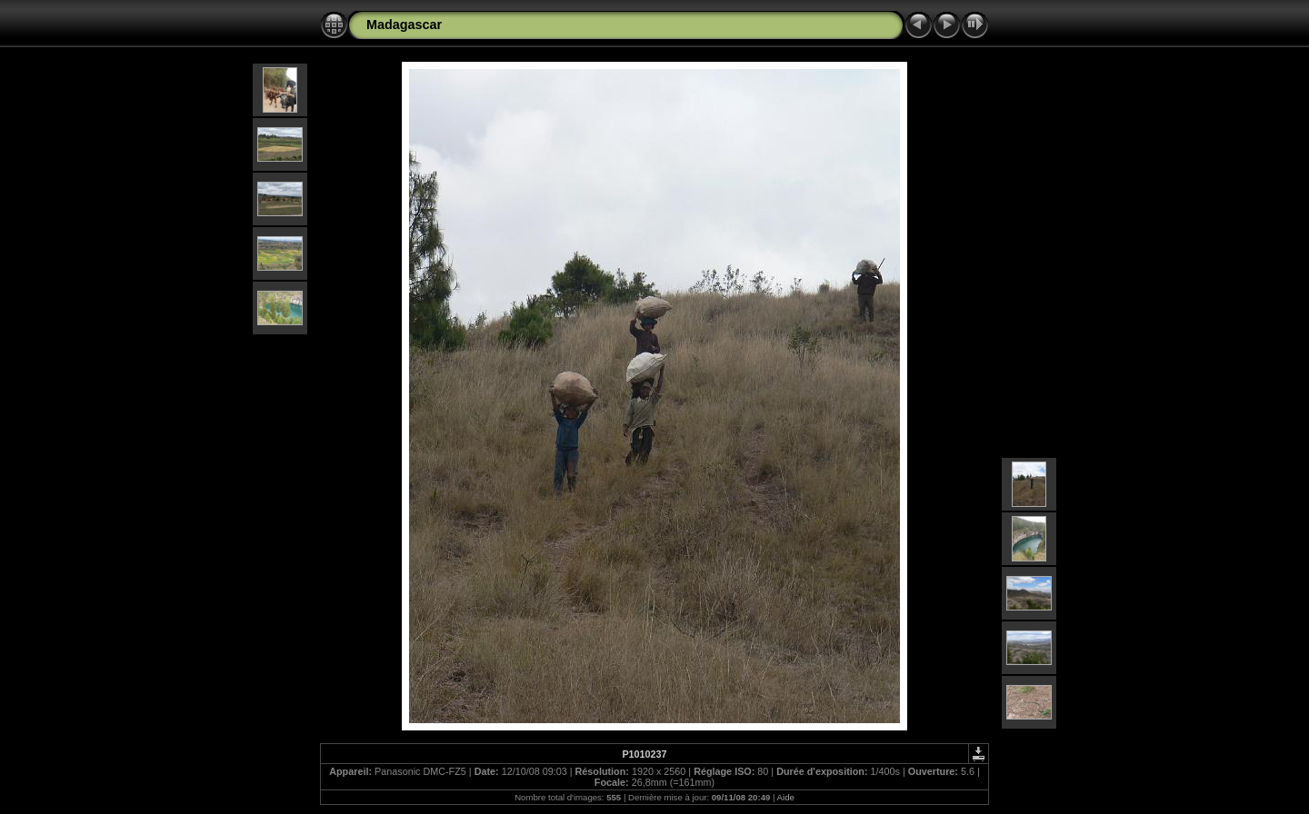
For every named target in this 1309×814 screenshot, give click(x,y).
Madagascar (404, 24)
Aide (785, 797)
